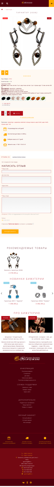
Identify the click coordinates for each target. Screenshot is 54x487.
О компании (27, 373)
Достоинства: (5, 175)
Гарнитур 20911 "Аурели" (13, 301)
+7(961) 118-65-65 (28, 455)
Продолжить (10, 231)
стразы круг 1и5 (6, 124)
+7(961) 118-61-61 (28, 453)
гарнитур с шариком (14, 122)
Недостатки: (5, 185)
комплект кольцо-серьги (27, 122)
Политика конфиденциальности (27, 380)
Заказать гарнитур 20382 (13, 270)
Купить (16, 113)
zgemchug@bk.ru (28, 474)
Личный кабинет (27, 418)
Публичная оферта (27, 378)
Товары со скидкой (27, 407)
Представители (27, 405)
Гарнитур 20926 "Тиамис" (40, 301)
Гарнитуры (9, 9)
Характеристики (19, 157)
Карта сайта (27, 392)
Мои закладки (27, 422)
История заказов (27, 420)
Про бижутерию (27, 313)
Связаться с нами (27, 387)
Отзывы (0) (5, 157)
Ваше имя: (5, 169)
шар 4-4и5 (45, 122)
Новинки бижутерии (27, 278)
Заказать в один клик (28, 117)
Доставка (27, 375)
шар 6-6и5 (38, 122)
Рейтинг (4, 218)
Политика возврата (27, 371)
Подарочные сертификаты (27, 402)
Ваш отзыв (6, 196)
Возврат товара (27, 389)
